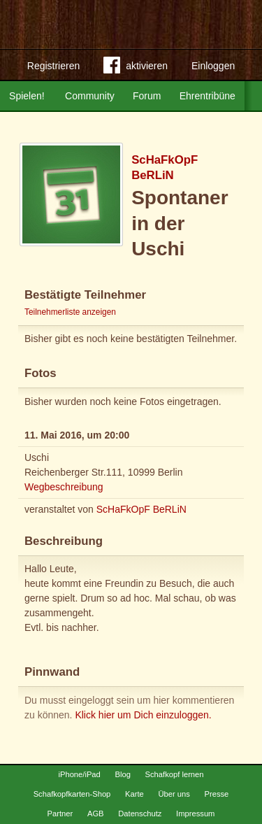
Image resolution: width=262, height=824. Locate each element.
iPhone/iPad (79, 774)
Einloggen (213, 65)
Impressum (195, 813)
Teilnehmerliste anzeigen (70, 312)
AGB (95, 813)
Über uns (173, 794)
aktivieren (135, 68)
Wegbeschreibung (63, 486)
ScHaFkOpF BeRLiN (141, 509)
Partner (60, 813)
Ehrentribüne (207, 95)
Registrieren (53, 65)
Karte (134, 794)
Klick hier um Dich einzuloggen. (143, 714)
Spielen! (27, 95)
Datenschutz (139, 813)
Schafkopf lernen (174, 774)
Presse (217, 794)
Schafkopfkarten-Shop (72, 794)
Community (90, 95)
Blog (122, 774)
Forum (147, 95)
